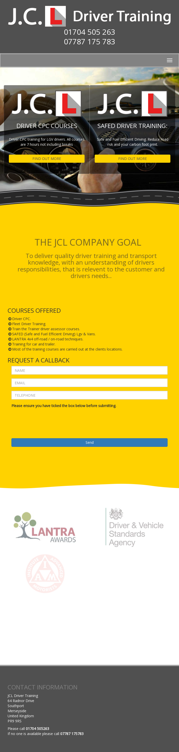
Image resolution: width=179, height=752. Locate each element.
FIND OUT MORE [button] (46, 158)
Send (90, 442)
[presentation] (49, 419)
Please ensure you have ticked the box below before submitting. (63, 405)
